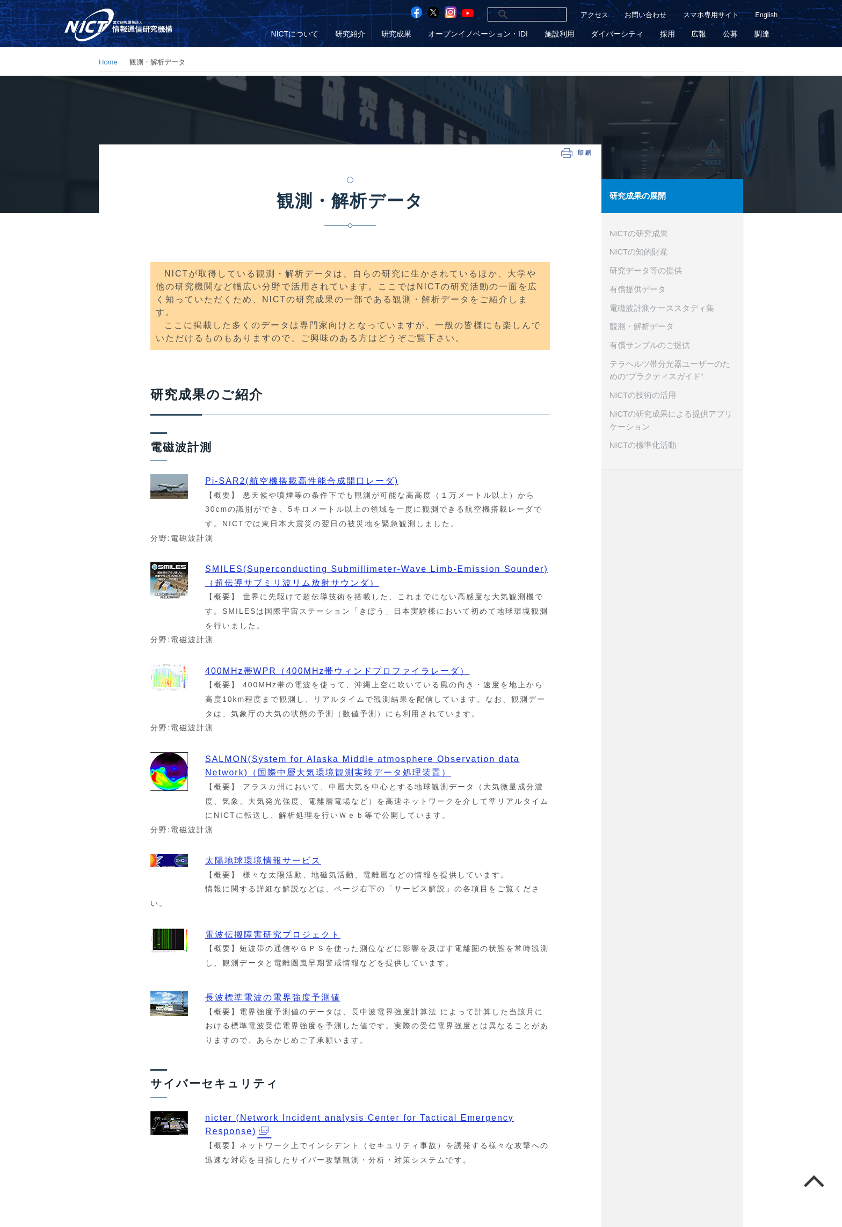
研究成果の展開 (637, 195)
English (766, 15)
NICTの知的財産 (638, 251)
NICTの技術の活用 (642, 393)
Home (108, 62)
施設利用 (561, 34)
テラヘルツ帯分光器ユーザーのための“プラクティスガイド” (669, 369)
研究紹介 (353, 34)
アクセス (594, 15)
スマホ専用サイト (711, 15)
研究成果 (399, 34)
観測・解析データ (641, 325)
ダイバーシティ (618, 34)
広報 (699, 34)
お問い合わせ (645, 15)
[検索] (515, 14)
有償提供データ (637, 288)
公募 (730, 34)
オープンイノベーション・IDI (480, 34)
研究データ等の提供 (645, 269)
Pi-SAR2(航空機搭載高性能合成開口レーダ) (301, 480)
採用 (668, 34)
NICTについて (298, 34)
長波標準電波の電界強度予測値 (272, 997)
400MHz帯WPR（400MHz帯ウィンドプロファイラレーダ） (337, 671)
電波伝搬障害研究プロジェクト (272, 934)
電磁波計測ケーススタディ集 (661, 307)
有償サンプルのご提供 (649, 344)
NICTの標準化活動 (642, 443)
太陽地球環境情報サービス (263, 860)
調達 (762, 34)
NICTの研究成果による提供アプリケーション (670, 419)
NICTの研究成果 (638, 232)
